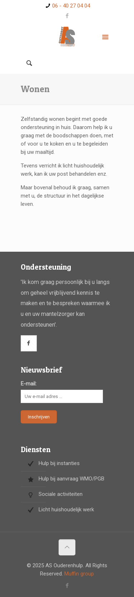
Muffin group (79, 573)
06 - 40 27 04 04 (71, 6)
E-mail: (28, 383)
